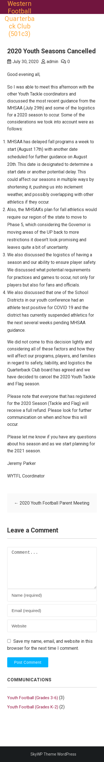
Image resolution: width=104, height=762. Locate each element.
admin (52, 61)
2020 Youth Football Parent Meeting (51, 503)
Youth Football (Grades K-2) (32, 707)
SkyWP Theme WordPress (53, 754)
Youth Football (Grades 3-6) (32, 697)
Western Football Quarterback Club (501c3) (20, 19)
